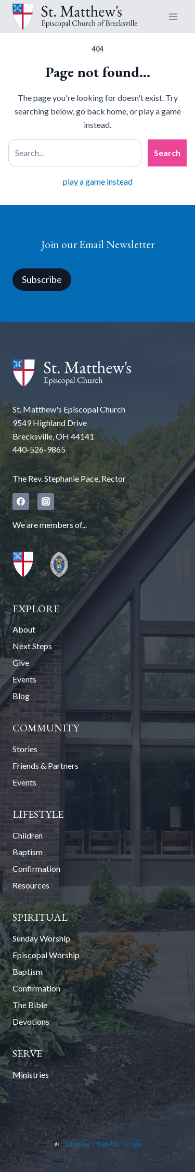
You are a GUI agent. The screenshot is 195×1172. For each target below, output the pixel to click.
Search (167, 153)
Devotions (30, 1021)
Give (20, 662)
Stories (24, 749)
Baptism (27, 852)
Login (134, 1144)
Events (24, 679)
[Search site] (74, 152)
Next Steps (32, 646)
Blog (21, 696)
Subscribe (42, 279)
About (23, 629)
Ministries (30, 1074)
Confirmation (36, 868)
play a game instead (98, 181)
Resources (30, 885)
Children (27, 835)
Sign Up (108, 1144)
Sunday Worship (41, 938)
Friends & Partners (45, 765)
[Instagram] (45, 501)
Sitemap (77, 1144)
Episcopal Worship (46, 955)
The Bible (29, 1005)
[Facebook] (20, 501)
